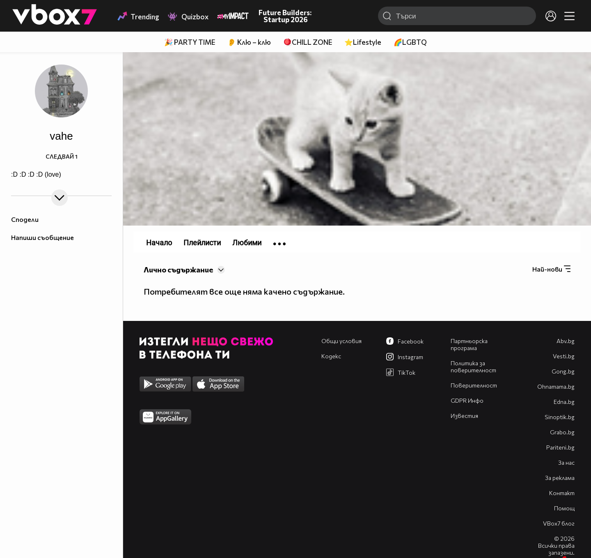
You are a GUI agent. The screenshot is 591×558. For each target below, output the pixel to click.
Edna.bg (564, 401)
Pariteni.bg (560, 447)
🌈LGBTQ (410, 42)
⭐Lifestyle (362, 42)
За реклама (560, 477)
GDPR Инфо (467, 400)
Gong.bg (563, 371)
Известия (464, 415)
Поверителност (474, 385)
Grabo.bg (562, 432)
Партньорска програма (469, 344)
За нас (566, 462)
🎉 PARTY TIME (189, 42)
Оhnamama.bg (556, 386)
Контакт (562, 492)
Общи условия (341, 340)
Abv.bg (566, 340)
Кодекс (331, 356)
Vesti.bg (564, 356)
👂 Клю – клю (249, 42)
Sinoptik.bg (560, 416)
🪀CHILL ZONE (307, 42)
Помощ (564, 508)
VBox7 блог (559, 523)
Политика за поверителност (473, 367)
